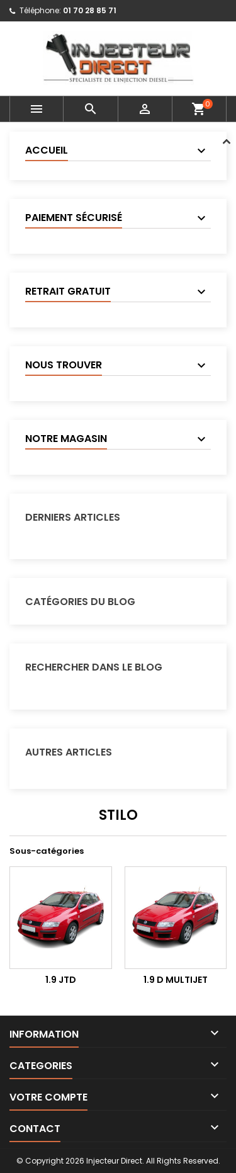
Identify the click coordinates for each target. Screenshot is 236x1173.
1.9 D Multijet (175, 979)
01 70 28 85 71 (89, 10)
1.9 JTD (60, 979)
